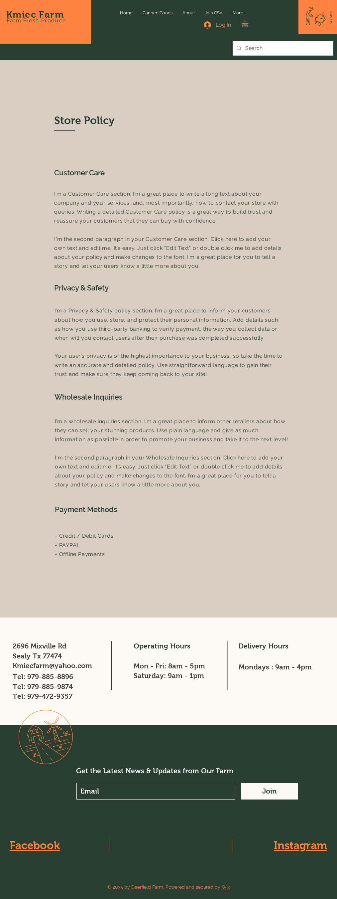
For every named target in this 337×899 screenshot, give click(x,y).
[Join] (269, 791)
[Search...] (282, 48)
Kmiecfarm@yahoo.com (52, 665)
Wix (226, 887)
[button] (331, 17)
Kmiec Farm (35, 14)
